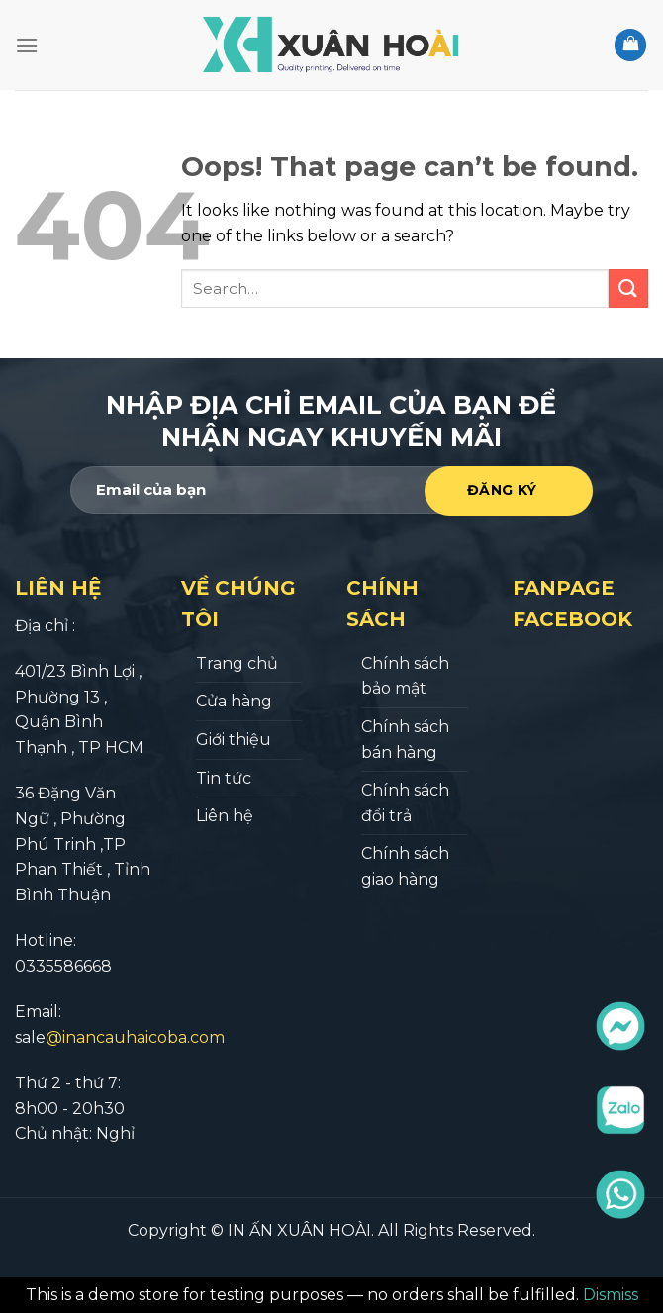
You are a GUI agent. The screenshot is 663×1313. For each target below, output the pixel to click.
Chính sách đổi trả (405, 803)
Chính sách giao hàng (405, 866)
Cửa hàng (234, 701)
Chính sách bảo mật (405, 676)
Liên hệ (224, 815)
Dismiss (610, 1294)
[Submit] (628, 288)
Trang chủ (237, 663)
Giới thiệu (233, 739)
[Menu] (27, 45)
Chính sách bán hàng (405, 739)
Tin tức (223, 778)
